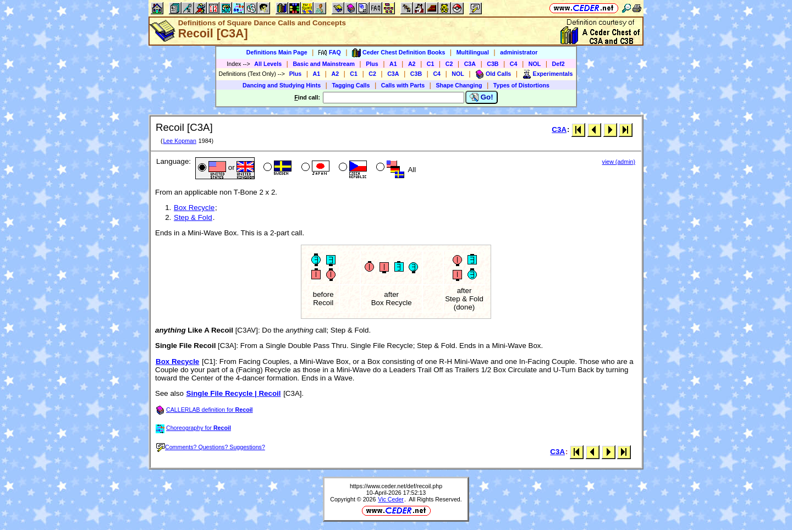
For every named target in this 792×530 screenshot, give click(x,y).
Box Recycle (194, 207)
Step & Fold (193, 217)
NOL (535, 63)
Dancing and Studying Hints (282, 85)
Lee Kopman (179, 140)
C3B (492, 63)
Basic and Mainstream (324, 63)
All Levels (268, 63)
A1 (393, 63)
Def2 (558, 63)
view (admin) (618, 161)
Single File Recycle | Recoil (233, 393)
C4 (514, 63)
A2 (412, 63)
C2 (449, 63)
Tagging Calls (351, 85)
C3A (470, 63)
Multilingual (473, 52)
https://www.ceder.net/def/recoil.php (396, 486)
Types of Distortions (521, 85)
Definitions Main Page (276, 52)
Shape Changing (459, 85)
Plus (372, 63)
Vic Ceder (391, 499)
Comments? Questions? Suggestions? (210, 447)
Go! (481, 97)
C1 (431, 63)
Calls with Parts (403, 85)
